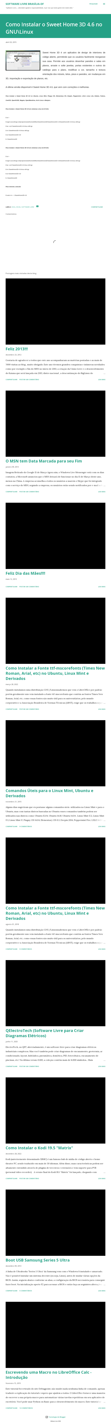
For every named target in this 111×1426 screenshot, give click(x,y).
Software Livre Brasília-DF (25, 4)
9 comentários (25, 826)
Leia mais (101, 379)
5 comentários (25, 1291)
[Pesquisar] (93, 4)
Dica (13, 207)
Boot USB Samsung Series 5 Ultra (38, 1260)
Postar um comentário (29, 379)
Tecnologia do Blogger (55, 1417)
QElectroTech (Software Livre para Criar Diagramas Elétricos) (45, 1033)
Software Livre (27, 207)
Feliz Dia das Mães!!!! (25, 573)
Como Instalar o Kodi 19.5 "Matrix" (39, 1147)
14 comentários (26, 1408)
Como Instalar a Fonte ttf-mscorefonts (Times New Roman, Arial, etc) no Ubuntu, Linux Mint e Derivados (55, 673)
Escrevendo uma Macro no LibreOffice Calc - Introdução (48, 1375)
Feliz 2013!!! (17, 349)
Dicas (18, 207)
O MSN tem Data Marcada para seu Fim (44, 461)
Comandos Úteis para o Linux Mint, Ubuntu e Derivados (49, 793)
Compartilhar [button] (97, 207)
